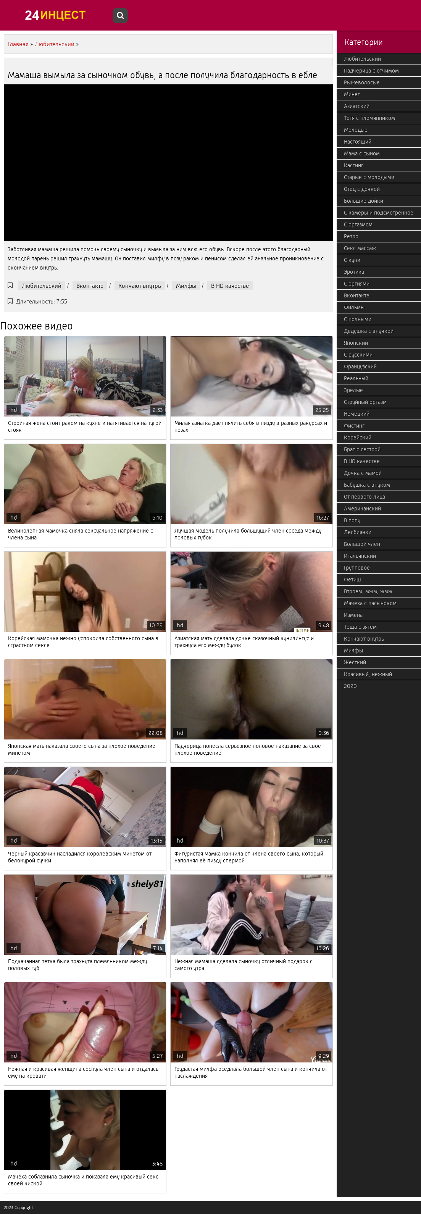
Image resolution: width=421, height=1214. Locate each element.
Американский (362, 508)
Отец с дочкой (362, 189)
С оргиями (356, 283)
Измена (353, 615)
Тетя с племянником (369, 118)
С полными (357, 319)
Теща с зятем (360, 626)
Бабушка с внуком (367, 484)
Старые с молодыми (369, 177)
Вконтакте (89, 285)
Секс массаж (360, 248)
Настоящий (357, 141)
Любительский (41, 285)
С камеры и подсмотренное (378, 212)
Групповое (357, 567)
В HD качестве (230, 285)
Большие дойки (363, 200)
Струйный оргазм (365, 402)
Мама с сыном (362, 153)
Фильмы (354, 307)
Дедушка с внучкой (369, 331)
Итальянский (360, 555)
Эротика (354, 271)
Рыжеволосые (362, 82)
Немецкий (356, 413)
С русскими (358, 354)
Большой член (362, 544)
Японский (356, 342)
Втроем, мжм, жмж (368, 591)
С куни (352, 260)
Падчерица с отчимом (371, 70)
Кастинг (353, 165)
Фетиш (352, 579)
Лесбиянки (357, 532)
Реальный (356, 378)
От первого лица (364, 496)
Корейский (357, 437)
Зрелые (353, 390)
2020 (350, 686)
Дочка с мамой (363, 473)
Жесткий (355, 662)
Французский (360, 366)
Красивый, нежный (368, 674)
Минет (352, 94)
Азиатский (356, 106)
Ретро (351, 236)
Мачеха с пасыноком (370, 603)
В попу (352, 520)
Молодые (356, 129)
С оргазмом (358, 224)
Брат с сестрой (362, 449)
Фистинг (354, 425)
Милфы (186, 285)
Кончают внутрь (139, 285)
